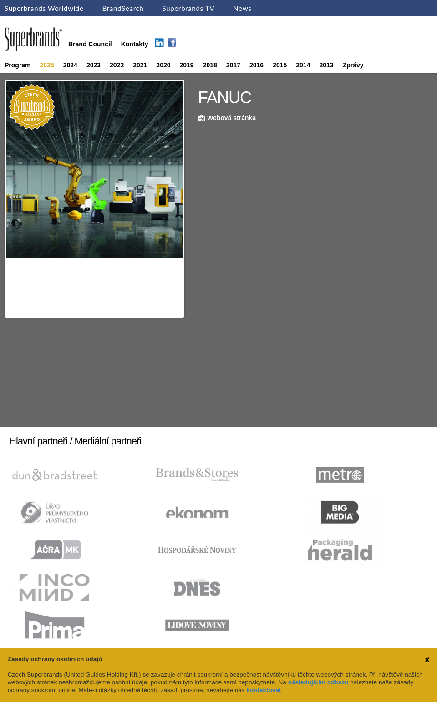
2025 (47, 65)
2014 (303, 65)
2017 (233, 65)
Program (18, 65)
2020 (163, 65)
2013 (326, 65)
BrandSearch (122, 8)
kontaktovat (263, 690)
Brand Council (90, 44)
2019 (187, 65)
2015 (280, 65)
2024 (70, 65)
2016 (256, 65)
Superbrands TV (188, 8)
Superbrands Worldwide (44, 8)
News (242, 8)
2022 (117, 65)
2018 (210, 65)
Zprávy (353, 65)
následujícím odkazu (318, 682)
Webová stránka (231, 117)
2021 (140, 65)
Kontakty (134, 44)
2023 (93, 65)
